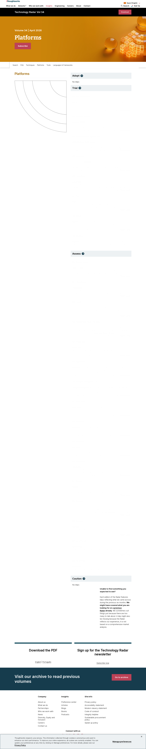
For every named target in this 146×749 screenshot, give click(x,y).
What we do (43, 711)
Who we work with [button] (36, 8)
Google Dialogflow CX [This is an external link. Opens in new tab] (82, 391)
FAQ (22, 70)
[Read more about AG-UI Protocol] (124, 114)
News (40, 720)
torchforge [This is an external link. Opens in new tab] (77, 551)
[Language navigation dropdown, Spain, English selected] (129, 3)
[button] (82, 82)
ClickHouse (114, 194)
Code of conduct (92, 717)
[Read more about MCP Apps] (124, 419)
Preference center (68, 708)
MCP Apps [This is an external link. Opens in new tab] (76, 411)
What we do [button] (11, 8)
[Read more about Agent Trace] (124, 280)
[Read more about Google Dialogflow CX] (124, 399)
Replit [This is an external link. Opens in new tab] (74, 226)
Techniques (30, 70)
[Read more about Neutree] (124, 459)
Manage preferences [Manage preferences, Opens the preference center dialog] (122, 742)
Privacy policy (90, 708)
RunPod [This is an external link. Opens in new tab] (111, 516)
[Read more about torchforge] (124, 558)
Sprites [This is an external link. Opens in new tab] (75, 531)
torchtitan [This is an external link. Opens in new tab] (76, 570)
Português (46, 668)
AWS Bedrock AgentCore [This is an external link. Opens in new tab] (83, 146)
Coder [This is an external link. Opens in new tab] (75, 312)
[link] (123, 17)
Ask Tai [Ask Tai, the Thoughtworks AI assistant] (137, 8)
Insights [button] (49, 8)
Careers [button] (70, 8)
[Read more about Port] (124, 214)
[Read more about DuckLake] (124, 359)
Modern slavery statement (96, 714)
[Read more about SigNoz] (124, 253)
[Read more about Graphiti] (124, 174)
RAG (82, 174)
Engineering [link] (59, 8)
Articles (64, 711)
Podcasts (65, 720)
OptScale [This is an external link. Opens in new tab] (76, 471)
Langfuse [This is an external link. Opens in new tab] (76, 186)
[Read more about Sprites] (124, 539)
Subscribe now (103, 669)
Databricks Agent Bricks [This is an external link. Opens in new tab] (103, 337)
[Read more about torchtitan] (124, 578)
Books (64, 717)
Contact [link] (87, 8)
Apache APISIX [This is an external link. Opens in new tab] (78, 126)
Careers (41, 729)
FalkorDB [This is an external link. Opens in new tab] (76, 371)
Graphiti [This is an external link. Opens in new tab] (87, 166)
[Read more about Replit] (124, 233)
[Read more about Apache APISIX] (124, 134)
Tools (49, 70)
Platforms (40, 70)
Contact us (42, 732)
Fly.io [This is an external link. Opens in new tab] (114, 531)
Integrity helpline (91, 720)
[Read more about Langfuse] (124, 194)
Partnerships (43, 714)
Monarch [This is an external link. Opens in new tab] (76, 431)
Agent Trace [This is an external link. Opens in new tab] (77, 272)
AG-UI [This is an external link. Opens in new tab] (74, 106)
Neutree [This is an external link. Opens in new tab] (76, 451)
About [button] (78, 8)
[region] (73, 741)
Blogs (63, 714)
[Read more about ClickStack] (124, 300)
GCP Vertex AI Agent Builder (118, 151)
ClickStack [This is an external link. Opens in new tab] (77, 292)
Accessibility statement (94, 711)
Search (126, 8)
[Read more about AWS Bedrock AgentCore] (124, 154)
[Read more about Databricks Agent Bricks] (124, 339)
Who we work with (45, 717)
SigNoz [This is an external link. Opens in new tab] (75, 246)
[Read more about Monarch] (124, 439)
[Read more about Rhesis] (124, 499)
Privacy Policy (20, 745)
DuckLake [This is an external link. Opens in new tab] (76, 351)
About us (42, 708)
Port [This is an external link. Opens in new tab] (74, 206)
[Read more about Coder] (124, 320)
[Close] (141, 736)
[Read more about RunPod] (124, 519)
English (38, 668)
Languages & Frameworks (62, 70)
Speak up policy (91, 729)
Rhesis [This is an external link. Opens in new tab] (75, 491)
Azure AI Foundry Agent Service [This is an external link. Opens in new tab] (89, 154)
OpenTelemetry (93, 292)
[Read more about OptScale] (124, 479)
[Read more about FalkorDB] (124, 379)
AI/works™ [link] (22, 8)
